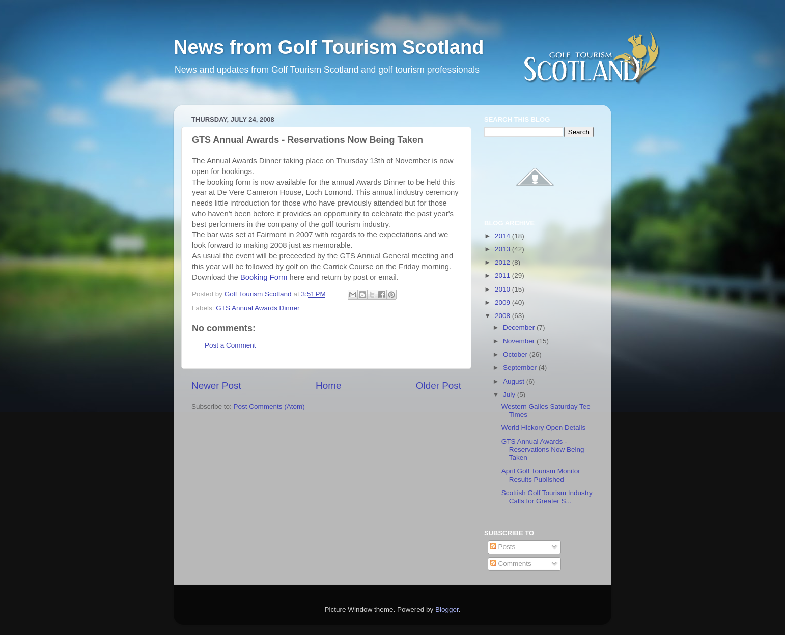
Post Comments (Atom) (269, 406)
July (510, 394)
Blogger (447, 609)
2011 (503, 275)
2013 (503, 249)
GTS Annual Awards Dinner (257, 308)
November (520, 341)
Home (328, 385)
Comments (510, 563)
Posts (503, 547)
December (520, 327)
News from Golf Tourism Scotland (329, 47)
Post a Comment (230, 345)
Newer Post (216, 385)
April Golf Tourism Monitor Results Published (540, 475)
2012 (503, 262)
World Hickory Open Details (543, 427)
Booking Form (265, 277)
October (516, 354)
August (514, 381)
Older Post (438, 385)
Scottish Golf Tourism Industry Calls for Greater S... (547, 497)
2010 (503, 289)
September (521, 367)
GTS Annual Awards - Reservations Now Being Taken (542, 449)
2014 (503, 236)
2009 (503, 302)
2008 (503, 316)
